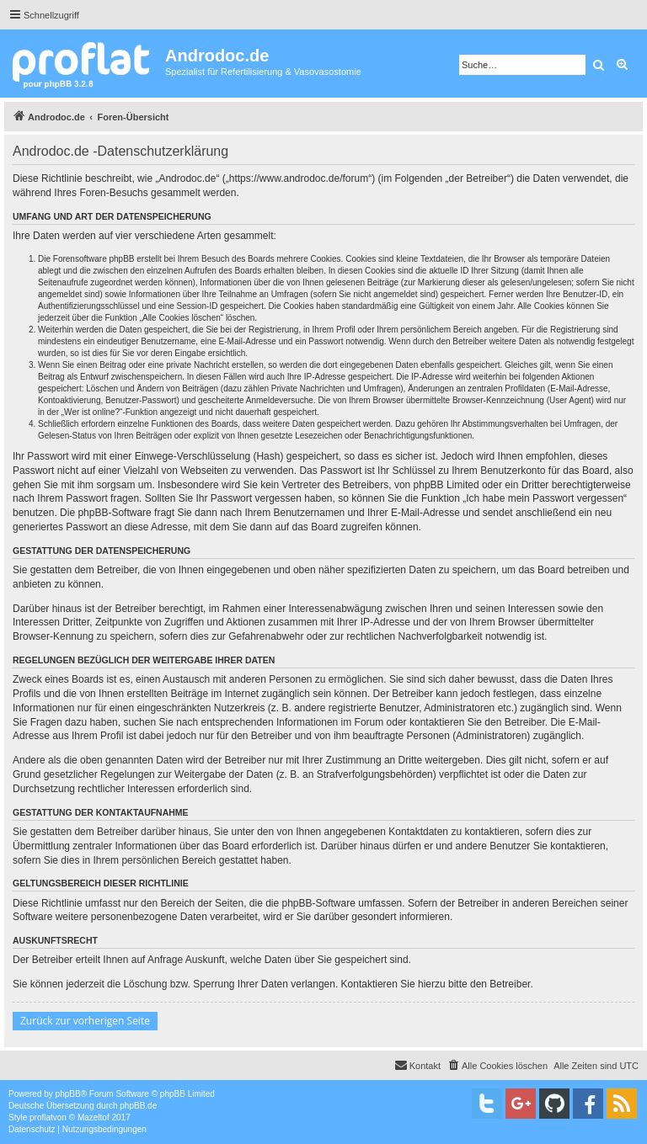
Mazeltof (94, 1117)
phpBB (68, 1094)
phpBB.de (138, 1105)
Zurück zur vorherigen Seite (85, 1021)
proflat (41, 1117)
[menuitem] (497, 1066)
